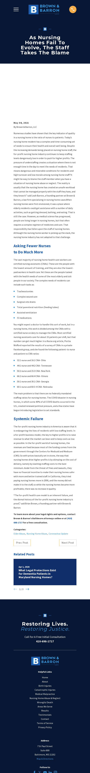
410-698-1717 (45, 599)
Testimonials (44, 672)
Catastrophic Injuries (45, 647)
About (45, 639)
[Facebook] (34, 730)
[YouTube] (45, 730)
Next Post (68, 500)
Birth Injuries (45, 643)
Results (45, 668)
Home (45, 635)
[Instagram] (55, 730)
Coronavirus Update (58, 491)
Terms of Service (45, 681)
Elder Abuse (19, 491)
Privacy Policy (45, 685)
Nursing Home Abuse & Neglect (45, 656)
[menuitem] (32, 768)
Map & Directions (45, 716)
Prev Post (22, 500)
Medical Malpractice (45, 652)
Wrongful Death (45, 660)
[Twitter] (39, 730)
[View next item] (27, 547)
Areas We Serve (45, 664)
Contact (45, 677)
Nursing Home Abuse (37, 491)
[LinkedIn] (50, 730)
